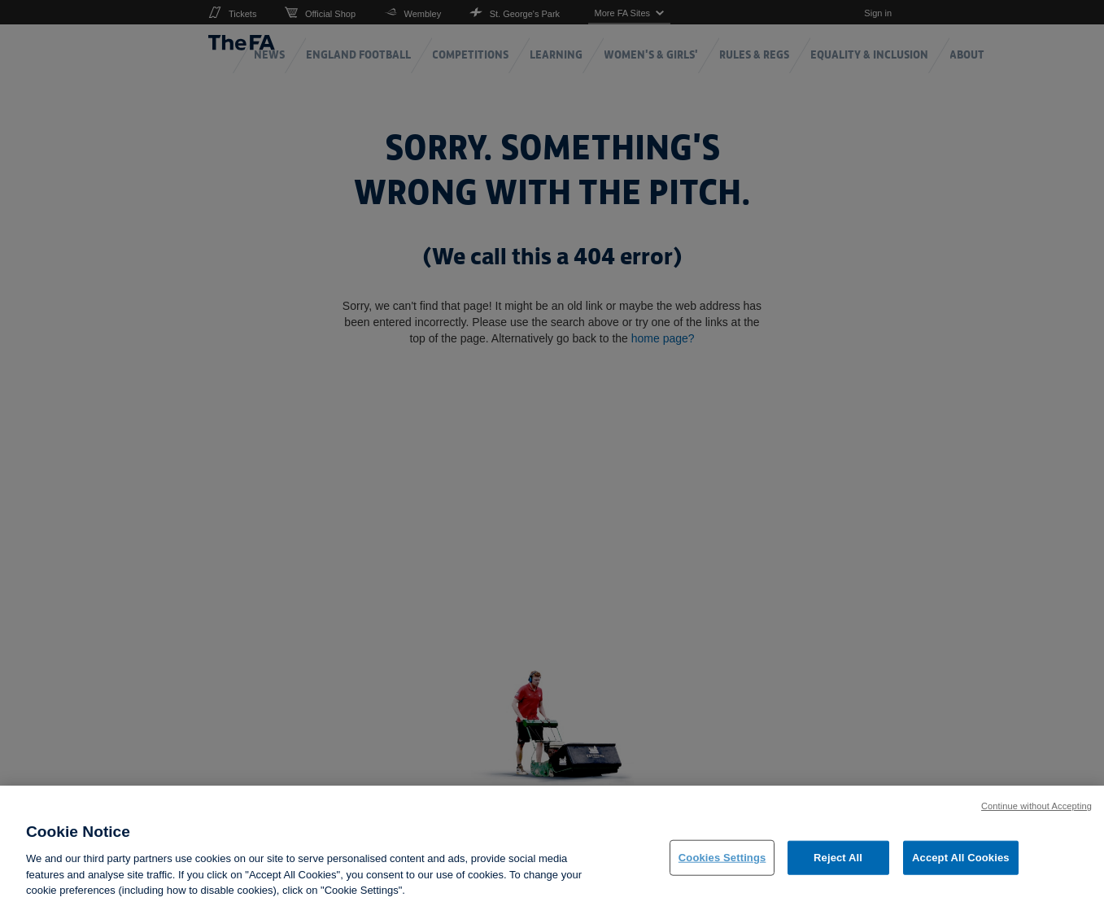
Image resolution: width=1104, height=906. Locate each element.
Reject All (838, 868)
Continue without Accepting (1036, 817)
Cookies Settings (722, 868)
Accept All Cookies (961, 868)
